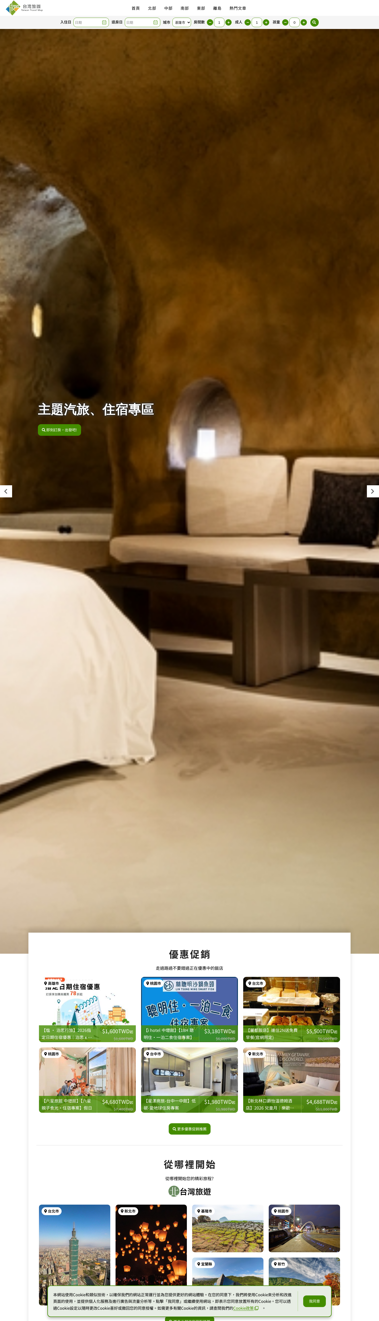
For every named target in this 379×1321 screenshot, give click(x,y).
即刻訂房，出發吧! (59, 429)
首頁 (136, 8)
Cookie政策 (245, 1308)
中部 (168, 8)
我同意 (314, 1301)
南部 (185, 8)
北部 (152, 8)
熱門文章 (238, 8)
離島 (217, 8)
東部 (201, 8)
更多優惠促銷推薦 (190, 1128)
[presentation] (6, 491)
